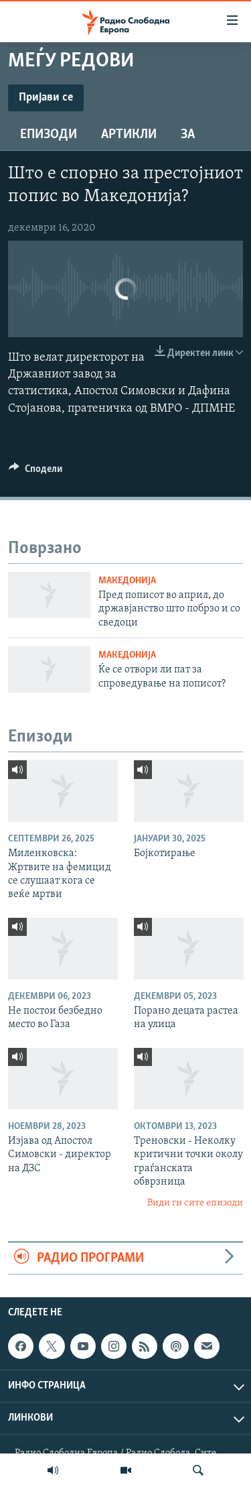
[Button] (35, 472)
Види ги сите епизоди (195, 1203)
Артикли (129, 134)
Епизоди (48, 134)
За (188, 134)
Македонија (127, 581)
